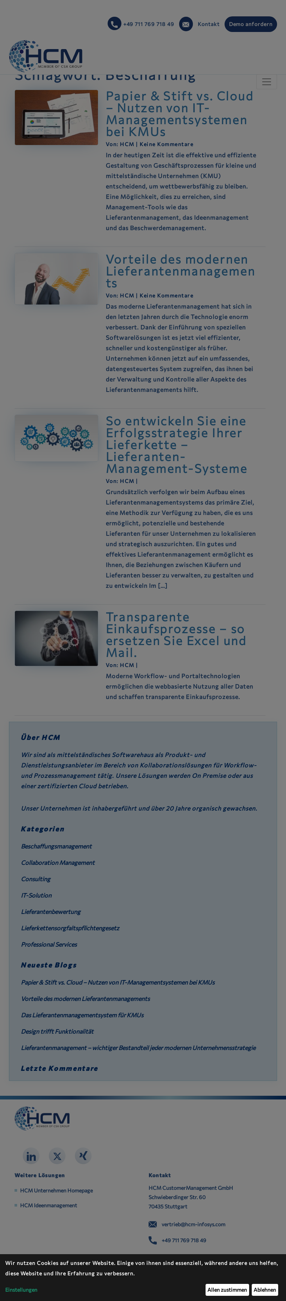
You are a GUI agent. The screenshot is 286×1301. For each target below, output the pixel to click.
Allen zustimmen (227, 1289)
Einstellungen (21, 1289)
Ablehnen (265, 1289)
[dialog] (143, 1277)
